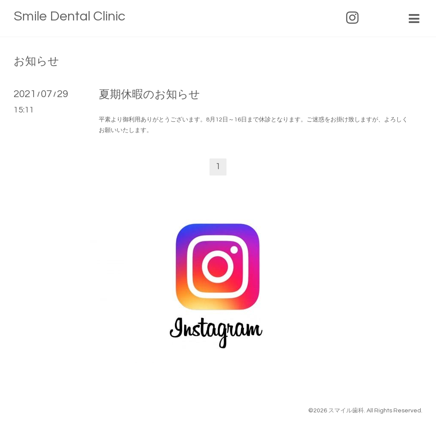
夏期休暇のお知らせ (149, 94)
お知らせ (36, 61)
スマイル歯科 (346, 411)
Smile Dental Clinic (69, 16)
